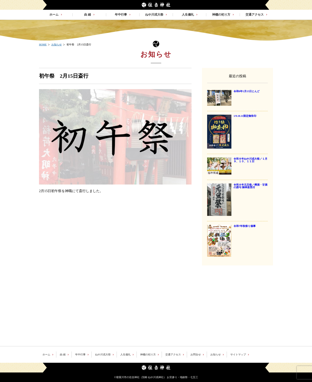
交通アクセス (173, 354)
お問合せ (195, 354)
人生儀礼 (125, 354)
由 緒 (63, 354)
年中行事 (80, 354)
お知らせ (215, 354)
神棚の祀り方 (148, 354)
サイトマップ (238, 354)
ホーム (46, 354)
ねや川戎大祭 (103, 354)
